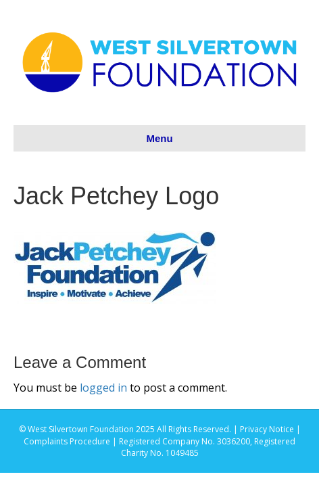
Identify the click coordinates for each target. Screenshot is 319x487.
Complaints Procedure (67, 441)
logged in (103, 387)
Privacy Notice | (270, 429)
